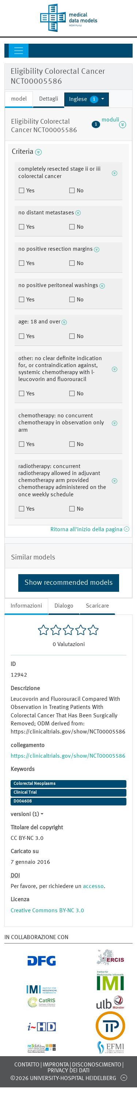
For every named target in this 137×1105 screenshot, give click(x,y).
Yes (30, 191)
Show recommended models (68, 583)
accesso (93, 887)
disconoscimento (96, 1065)
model (19, 99)
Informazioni (26, 606)
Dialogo (63, 606)
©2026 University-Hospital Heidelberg (63, 1079)
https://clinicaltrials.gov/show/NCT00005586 (68, 756)
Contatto (26, 1065)
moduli (109, 124)
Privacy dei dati (68, 1071)
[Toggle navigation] (18, 51)
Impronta (56, 1065)
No (79, 191)
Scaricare (97, 606)
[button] (86, 99)
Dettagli (48, 99)
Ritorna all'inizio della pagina (89, 530)
